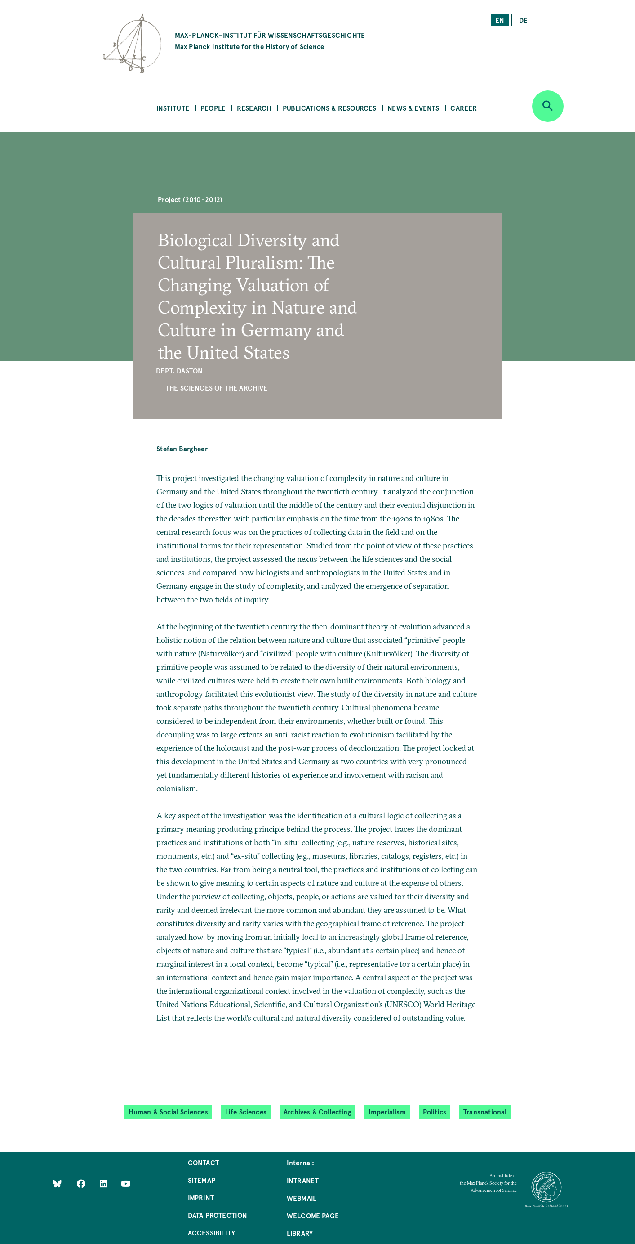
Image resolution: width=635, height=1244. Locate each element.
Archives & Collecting (317, 1111)
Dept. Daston (179, 370)
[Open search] (548, 106)
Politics (434, 1111)
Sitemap (201, 1180)
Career (463, 107)
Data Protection (218, 1215)
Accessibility (211, 1232)
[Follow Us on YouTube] (125, 1183)
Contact (203, 1162)
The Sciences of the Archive (217, 387)
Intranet (303, 1180)
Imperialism (387, 1111)
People (213, 107)
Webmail (301, 1198)
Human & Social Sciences (168, 1111)
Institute (173, 107)
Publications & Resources (329, 107)
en (499, 20)
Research (254, 107)
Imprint (201, 1197)
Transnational (484, 1111)
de (523, 20)
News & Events (413, 107)
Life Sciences (245, 1111)
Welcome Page (313, 1215)
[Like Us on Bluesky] (57, 1183)
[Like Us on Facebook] (82, 1183)
